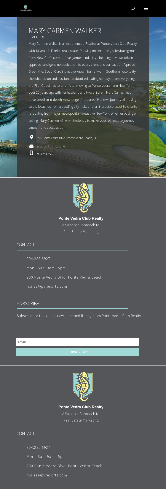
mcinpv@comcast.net (51, 146)
